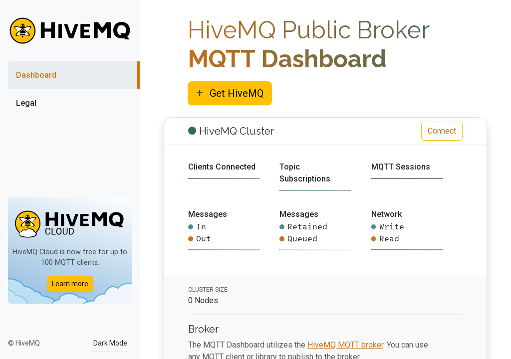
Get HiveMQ (229, 93)
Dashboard (36, 75)
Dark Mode (110, 343)
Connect (442, 131)
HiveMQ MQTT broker (345, 345)
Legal (26, 103)
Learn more (70, 284)
